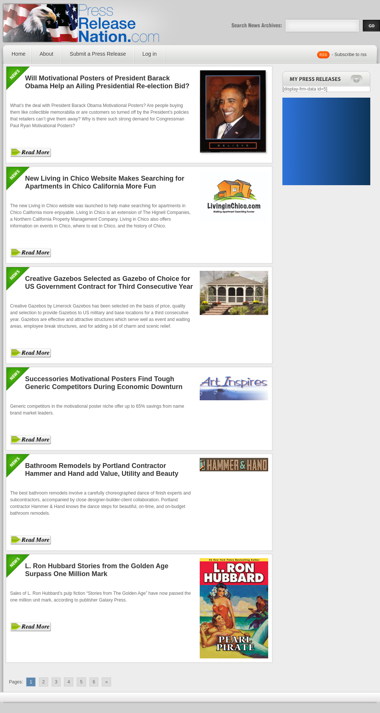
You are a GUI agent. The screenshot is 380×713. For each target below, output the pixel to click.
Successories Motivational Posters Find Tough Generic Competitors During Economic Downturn (104, 383)
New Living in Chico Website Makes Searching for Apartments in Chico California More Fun (104, 182)
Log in (149, 54)
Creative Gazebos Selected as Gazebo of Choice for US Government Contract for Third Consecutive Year (109, 282)
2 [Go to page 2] (43, 682)
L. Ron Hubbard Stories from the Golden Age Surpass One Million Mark (96, 570)
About (46, 54)
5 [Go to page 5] (81, 682)
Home (18, 54)
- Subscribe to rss (349, 54)
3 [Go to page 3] (56, 682)
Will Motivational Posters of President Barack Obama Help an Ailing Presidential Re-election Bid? (107, 82)
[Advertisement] (326, 141)
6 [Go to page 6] (94, 682)
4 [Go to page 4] (68, 682)
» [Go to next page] (106, 682)
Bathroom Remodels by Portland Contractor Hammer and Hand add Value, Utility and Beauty (101, 469)
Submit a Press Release (98, 54)
